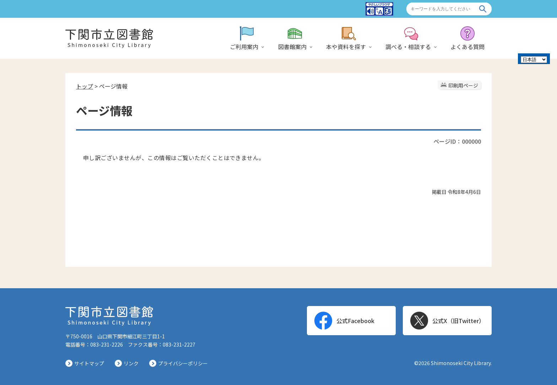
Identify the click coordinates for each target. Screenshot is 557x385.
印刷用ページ (463, 85)
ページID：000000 (457, 141)
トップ (84, 86)
